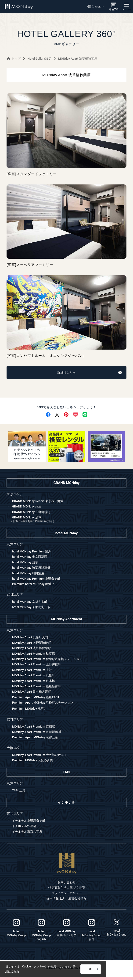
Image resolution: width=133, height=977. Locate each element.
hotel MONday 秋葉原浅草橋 (31, 567)
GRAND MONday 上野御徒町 (31, 512)
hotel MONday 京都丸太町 (29, 601)
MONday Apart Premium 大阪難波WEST (39, 755)
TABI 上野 (18, 790)
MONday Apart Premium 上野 (32, 670)
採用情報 (55, 898)
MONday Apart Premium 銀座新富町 (36, 686)
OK (94, 969)
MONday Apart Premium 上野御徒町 (36, 664)
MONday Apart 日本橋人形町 (31, 691)
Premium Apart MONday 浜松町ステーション (42, 702)
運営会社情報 (77, 898)
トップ (14, 58)
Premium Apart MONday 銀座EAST (35, 697)
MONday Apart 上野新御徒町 (31, 642)
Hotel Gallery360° (39, 58)
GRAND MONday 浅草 (68, 520)
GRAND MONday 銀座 (26, 506)
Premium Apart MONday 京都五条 (35, 737)
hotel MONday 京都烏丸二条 (31, 607)
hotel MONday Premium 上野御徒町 (36, 578)
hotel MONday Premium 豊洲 (31, 551)
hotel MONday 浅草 (25, 562)
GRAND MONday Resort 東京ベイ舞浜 (37, 501)
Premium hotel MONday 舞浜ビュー (38, 584)
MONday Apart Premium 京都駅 (33, 726)
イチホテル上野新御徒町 (28, 820)
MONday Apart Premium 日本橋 (33, 681)
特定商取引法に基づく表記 (66, 887)
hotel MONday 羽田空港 (28, 573)
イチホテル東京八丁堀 (27, 831)
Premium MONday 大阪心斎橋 (32, 760)
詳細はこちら (90, 372)
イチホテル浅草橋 (24, 826)
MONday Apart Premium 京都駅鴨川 (36, 732)
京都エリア (15, 719)
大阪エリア (15, 748)
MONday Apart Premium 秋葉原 (33, 653)
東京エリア (15, 630)
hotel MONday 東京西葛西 (29, 556)
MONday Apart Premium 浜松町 (33, 675)
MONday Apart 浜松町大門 (30, 637)
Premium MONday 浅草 (28, 708)
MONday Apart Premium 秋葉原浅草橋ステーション (47, 659)
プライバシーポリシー (66, 893)
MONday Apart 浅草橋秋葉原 (31, 648)
